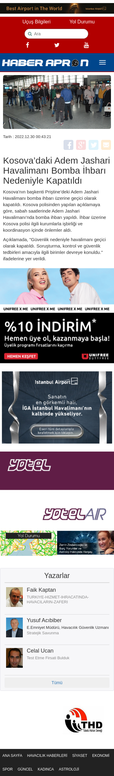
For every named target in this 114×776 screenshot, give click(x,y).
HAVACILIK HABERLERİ (47, 755)
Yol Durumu (82, 21)
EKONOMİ (100, 755)
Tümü (57, 682)
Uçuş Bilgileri (36, 21)
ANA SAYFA (12, 755)
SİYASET (79, 755)
